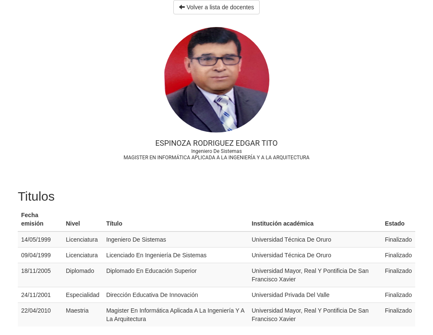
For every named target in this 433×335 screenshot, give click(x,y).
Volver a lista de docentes (216, 7)
